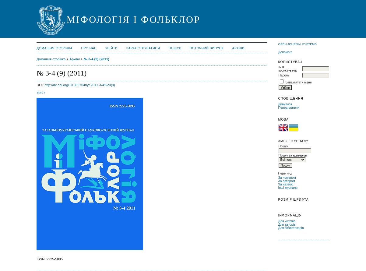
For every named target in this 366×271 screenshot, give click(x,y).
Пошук (175, 48)
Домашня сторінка (54, 48)
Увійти (111, 48)
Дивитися (285, 104)
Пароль (284, 75)
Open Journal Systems (297, 44)
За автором (286, 181)
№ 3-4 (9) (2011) (96, 59)
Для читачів (286, 221)
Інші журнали (287, 187)
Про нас (89, 48)
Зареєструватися (143, 48)
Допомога (285, 52)
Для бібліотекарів (291, 228)
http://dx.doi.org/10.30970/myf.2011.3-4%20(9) (79, 85)
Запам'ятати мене (298, 82)
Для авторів (287, 224)
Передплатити (288, 107)
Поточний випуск (206, 48)
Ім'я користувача (288, 68)
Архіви (238, 48)
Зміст (41, 92)
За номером (287, 177)
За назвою (286, 184)
